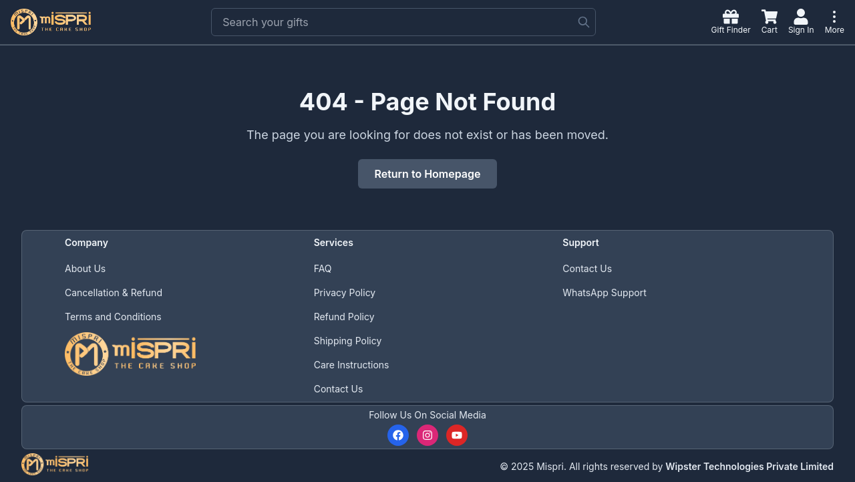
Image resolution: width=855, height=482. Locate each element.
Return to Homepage (427, 173)
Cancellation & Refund (113, 292)
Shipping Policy (348, 340)
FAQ (323, 268)
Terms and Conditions (113, 316)
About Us (85, 268)
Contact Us (338, 388)
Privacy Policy (345, 292)
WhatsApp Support (604, 292)
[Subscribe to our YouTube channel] (457, 435)
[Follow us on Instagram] (427, 435)
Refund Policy (344, 316)
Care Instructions (351, 364)
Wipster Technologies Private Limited (749, 466)
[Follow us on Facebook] (398, 435)
